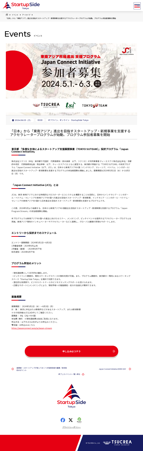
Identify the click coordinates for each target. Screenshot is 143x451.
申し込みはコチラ (71, 351)
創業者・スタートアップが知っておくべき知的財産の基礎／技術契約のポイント (42, 369)
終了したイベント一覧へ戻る (69, 374)
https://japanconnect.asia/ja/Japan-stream (31, 328)
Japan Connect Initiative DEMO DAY (112, 369)
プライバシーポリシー (71, 427)
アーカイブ (26, 15)
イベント (15, 15)
